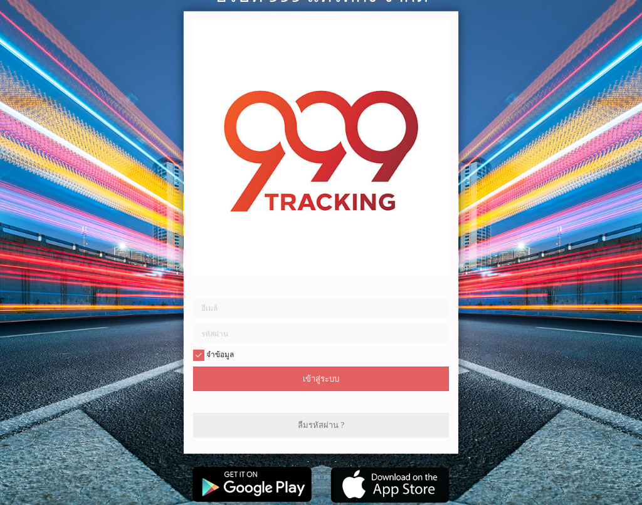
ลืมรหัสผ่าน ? (321, 424)
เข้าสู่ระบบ (321, 378)
